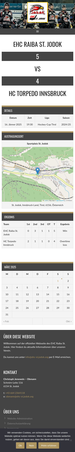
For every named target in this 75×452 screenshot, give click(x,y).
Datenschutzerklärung (18, 423)
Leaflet (45, 200)
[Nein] (70, 440)
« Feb (6, 321)
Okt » (69, 321)
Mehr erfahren (48, 445)
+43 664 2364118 (15, 392)
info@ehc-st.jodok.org (36, 357)
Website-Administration (19, 418)
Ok (20, 445)
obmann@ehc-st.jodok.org (19, 396)
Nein (31, 445)
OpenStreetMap (60, 200)
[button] (37, 170)
